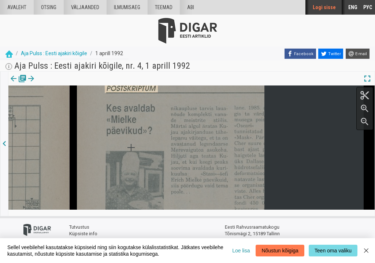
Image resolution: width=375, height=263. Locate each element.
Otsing (48, 7)
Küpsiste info (83, 227)
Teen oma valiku (333, 251)
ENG (352, 7)
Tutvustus (79, 221)
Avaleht (16, 7)
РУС (367, 7)
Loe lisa (241, 251)
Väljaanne (18, 84)
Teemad (163, 7)
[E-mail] (358, 54)
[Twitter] (330, 54)
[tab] (18, 83)
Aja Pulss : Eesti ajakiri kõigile (54, 53)
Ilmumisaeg (127, 7)
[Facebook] (300, 54)
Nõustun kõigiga (279, 251)
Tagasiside (80, 234)
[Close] (366, 250)
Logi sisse (324, 7)
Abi (190, 7)
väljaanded (85, 7)
